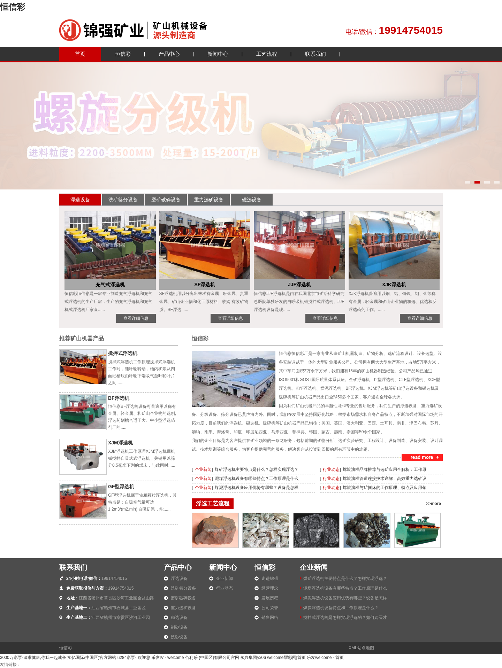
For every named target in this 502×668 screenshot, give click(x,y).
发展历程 (269, 598)
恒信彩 (12, 6)
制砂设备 (179, 627)
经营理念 (269, 588)
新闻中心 (217, 54)
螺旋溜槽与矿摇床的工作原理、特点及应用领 (384, 487)
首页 (80, 54)
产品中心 (169, 54)
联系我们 (315, 54)
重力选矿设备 (208, 199)
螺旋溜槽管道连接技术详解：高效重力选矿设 (384, 478)
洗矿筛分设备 (123, 199)
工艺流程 (266, 54)
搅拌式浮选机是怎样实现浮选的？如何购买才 (345, 617)
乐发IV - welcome (167, 657)
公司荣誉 (269, 607)
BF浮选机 (118, 398)
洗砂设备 (179, 637)
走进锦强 (269, 578)
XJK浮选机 (394, 284)
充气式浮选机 (110, 284)
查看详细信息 (136, 318)
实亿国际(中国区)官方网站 (91, 657)
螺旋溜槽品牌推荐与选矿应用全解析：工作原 (384, 469)
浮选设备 (80, 199)
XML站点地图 (361, 647)
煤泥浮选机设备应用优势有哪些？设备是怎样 (256, 487)
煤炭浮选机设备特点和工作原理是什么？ (341, 607)
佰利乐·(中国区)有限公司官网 (212, 657)
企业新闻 (203, 469)
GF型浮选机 (121, 486)
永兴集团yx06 (253, 657)
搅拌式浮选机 (122, 353)
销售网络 (269, 617)
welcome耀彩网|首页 (286, 657)
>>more (433, 503)
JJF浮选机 (299, 284)
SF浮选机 (204, 284)
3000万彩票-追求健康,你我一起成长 (33, 657)
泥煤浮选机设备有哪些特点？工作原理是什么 (256, 478)
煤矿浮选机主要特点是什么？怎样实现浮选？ (256, 469)
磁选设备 (251, 199)
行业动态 (331, 469)
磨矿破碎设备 (166, 199)
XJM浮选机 (120, 442)
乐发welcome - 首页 (325, 657)
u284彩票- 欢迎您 (133, 657)
